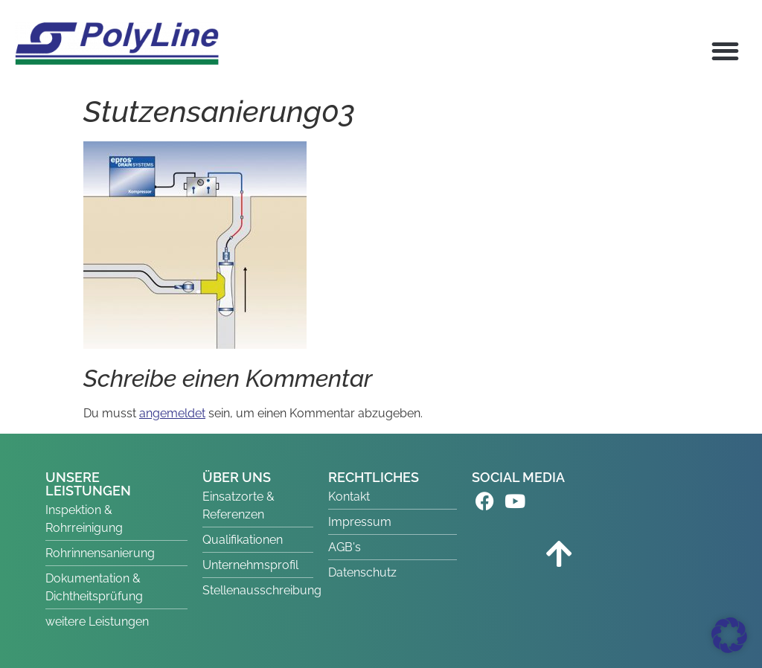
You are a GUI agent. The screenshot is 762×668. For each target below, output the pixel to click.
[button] (726, 51)
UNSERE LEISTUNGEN (88, 483)
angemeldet (172, 413)
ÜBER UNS (236, 477)
